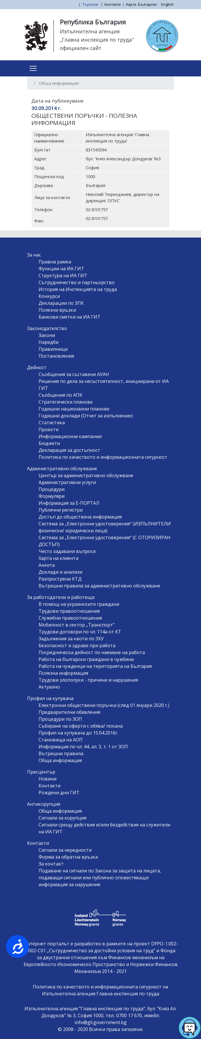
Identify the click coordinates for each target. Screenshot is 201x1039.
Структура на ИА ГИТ (63, 275)
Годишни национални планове (74, 409)
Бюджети (49, 443)
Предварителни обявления (69, 712)
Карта (131, 4)
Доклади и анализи (60, 572)
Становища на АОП (61, 740)
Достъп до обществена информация (80, 517)
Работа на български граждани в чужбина (86, 659)
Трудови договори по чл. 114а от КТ (80, 632)
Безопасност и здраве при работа (77, 645)
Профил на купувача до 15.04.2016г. (78, 733)
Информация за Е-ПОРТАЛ (69, 503)
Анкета (47, 565)
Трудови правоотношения (69, 611)
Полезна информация (63, 673)
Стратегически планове (66, 402)
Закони (47, 335)
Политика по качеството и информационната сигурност (103, 457)
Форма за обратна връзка (68, 857)
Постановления (56, 356)
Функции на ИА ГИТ (61, 268)
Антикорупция (43, 804)
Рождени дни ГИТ (59, 792)
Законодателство (47, 328)
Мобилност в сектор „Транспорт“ (77, 625)
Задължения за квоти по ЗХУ (71, 638)
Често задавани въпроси (67, 551)
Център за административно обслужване (86, 475)
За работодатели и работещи (60, 597)
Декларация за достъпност (69, 450)
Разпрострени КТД (60, 579)
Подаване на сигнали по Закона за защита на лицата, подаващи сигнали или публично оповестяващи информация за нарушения (100, 878)
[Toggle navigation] (33, 68)
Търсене (90, 4)
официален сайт (81, 48)
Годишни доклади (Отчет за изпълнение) (86, 415)
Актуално (49, 687)
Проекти (48, 429)
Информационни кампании (70, 436)
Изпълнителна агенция (90, 31)
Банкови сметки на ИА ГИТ (69, 317)
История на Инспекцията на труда (78, 289)
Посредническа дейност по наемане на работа (92, 652)
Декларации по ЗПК (61, 303)
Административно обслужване (62, 468)
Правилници (53, 349)
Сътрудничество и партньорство (77, 282)
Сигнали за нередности (65, 850)
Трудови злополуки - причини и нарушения (88, 680)
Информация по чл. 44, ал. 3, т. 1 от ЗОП (83, 746)
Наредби (48, 342)
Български (147, 4)
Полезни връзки (57, 310)
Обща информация (60, 760)
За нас (34, 255)
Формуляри (52, 496)
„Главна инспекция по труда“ (97, 39)
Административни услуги (67, 482)
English (167, 4)
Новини (47, 779)
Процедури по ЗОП (60, 719)
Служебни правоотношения (70, 618)
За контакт (51, 864)
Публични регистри (61, 510)
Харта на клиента (58, 558)
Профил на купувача (50, 698)
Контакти (113, 4)
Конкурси (49, 296)
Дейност (36, 367)
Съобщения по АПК (60, 395)
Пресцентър (41, 772)
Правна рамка (55, 262)
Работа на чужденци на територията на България (95, 666)
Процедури (52, 489)
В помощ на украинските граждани (79, 604)
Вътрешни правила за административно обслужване (99, 586)
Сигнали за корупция (62, 818)
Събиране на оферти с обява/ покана (81, 726)
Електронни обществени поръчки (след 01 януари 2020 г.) (104, 705)
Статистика (52, 422)
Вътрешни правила (61, 753)
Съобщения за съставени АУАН (74, 374)
